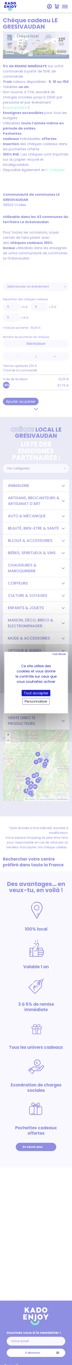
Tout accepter (36, 692)
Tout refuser (59, 653)
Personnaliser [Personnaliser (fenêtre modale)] (36, 701)
